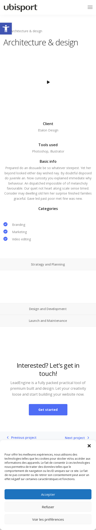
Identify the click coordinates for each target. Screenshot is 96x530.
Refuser (48, 507)
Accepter (48, 494)
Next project (75, 437)
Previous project (24, 437)
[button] (6, 29)
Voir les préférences (48, 519)
